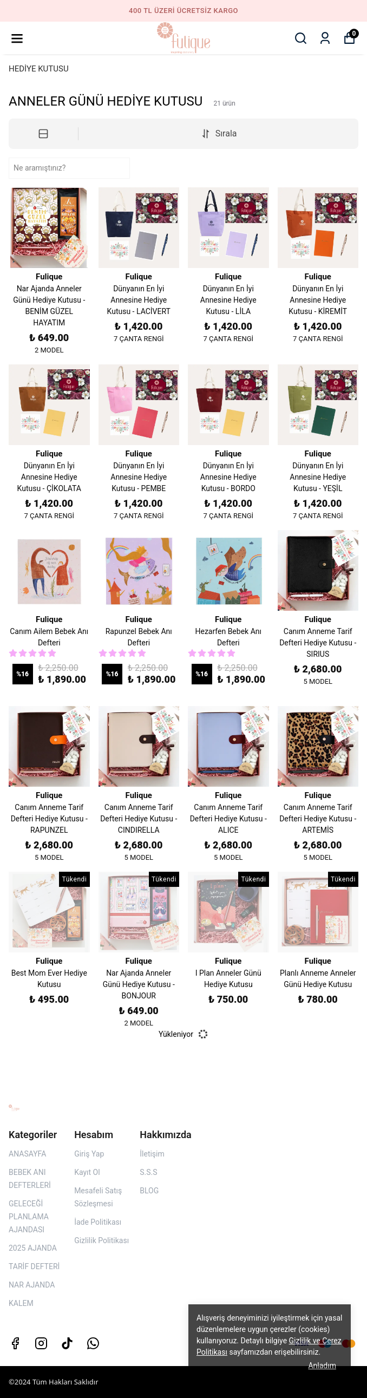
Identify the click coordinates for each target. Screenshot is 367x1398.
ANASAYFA (27, 1153)
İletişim (152, 1153)
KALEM (21, 1303)
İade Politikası (97, 1222)
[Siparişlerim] (325, 38)
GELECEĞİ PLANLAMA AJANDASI (29, 1216)
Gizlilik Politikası (101, 1240)
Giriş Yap (89, 1153)
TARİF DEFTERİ (34, 1266)
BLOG (149, 1190)
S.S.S (148, 1172)
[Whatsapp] (93, 1343)
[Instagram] (41, 1343)
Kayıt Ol (87, 1172)
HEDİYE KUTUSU (39, 69)
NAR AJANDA (32, 1285)
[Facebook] (15, 1343)
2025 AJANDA (33, 1248)
